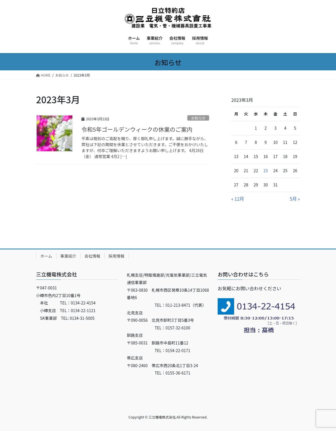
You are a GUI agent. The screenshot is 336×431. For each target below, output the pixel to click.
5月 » (295, 198)
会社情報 (92, 256)
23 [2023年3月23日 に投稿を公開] (265, 170)
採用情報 (117, 256)
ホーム (46, 256)
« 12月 (237, 198)
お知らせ (198, 118)
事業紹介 (68, 256)
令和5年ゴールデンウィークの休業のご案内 (136, 129)
